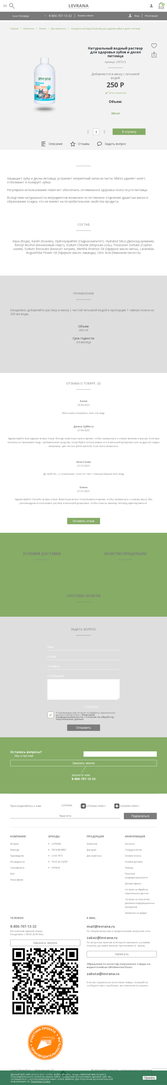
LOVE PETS (57, 855)
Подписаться (140, 816)
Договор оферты (133, 883)
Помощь (129, 867)
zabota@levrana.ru (103, 974)
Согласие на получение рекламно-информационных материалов (140, 903)
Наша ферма (16, 879)
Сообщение (55, 676)
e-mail (51, 657)
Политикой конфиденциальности (75, 715)
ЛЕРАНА (56, 867)
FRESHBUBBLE (59, 849)
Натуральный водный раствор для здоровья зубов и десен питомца (105, 28)
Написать (122, 954)
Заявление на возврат (136, 912)
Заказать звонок (85, 15)
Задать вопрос (111, 144)
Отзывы (80, 144)
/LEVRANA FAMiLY (93, 806)
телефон (53, 666)
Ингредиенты (17, 861)
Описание (52, 144)
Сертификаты (17, 867)
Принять (149, 1077)
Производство (17, 855)
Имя (50, 647)
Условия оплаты (133, 855)
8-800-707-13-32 (60, 16)
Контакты (130, 843)
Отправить (83, 727)
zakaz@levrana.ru (102, 938)
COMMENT (91, 707)
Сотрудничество (133, 849)
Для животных (94, 855)
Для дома (91, 849)
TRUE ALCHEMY (60, 861)
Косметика (92, 843)
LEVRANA (56, 843)
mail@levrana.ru (101, 926)
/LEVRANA (66, 805)
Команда (14, 849)
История (14, 843)
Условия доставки (134, 861)
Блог (12, 873)
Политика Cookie (40, 1081)
